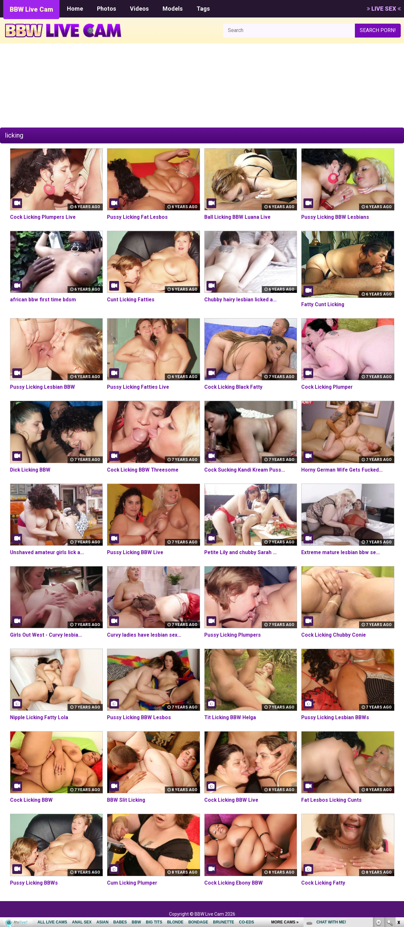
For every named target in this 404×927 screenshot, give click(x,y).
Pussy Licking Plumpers (233, 635)
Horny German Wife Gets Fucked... (343, 470)
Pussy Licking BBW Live (136, 552)
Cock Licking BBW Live (232, 800)
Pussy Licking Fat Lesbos (138, 217)
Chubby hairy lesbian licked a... (241, 299)
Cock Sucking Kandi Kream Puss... (245, 470)
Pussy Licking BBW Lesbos (139, 717)
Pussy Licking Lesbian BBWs (335, 717)
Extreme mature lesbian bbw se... (341, 552)
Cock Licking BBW (32, 800)
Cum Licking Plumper (133, 883)
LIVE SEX (384, 8)
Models (173, 8)
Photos (106, 8)
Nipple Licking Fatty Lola (39, 717)
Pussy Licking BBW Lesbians (335, 217)
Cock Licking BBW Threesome (144, 470)
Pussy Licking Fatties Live (139, 387)
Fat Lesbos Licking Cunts (332, 800)
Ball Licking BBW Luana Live (237, 217)
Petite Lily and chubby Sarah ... (241, 552)
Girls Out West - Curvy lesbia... (47, 635)
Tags (203, 8)
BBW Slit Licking (126, 800)
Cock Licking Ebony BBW (234, 883)
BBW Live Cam (31, 9)
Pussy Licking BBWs (34, 883)
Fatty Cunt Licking (323, 304)
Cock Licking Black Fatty (234, 387)
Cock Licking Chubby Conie (334, 635)
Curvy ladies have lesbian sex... (145, 635)
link (398, 826)
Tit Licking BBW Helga (231, 717)
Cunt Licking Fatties (131, 299)
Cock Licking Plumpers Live (44, 217)
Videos (139, 8)
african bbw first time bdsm (43, 299)
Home (75, 8)
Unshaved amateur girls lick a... (48, 552)
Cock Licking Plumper (328, 387)
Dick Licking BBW (31, 470)
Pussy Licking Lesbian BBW (43, 387)
